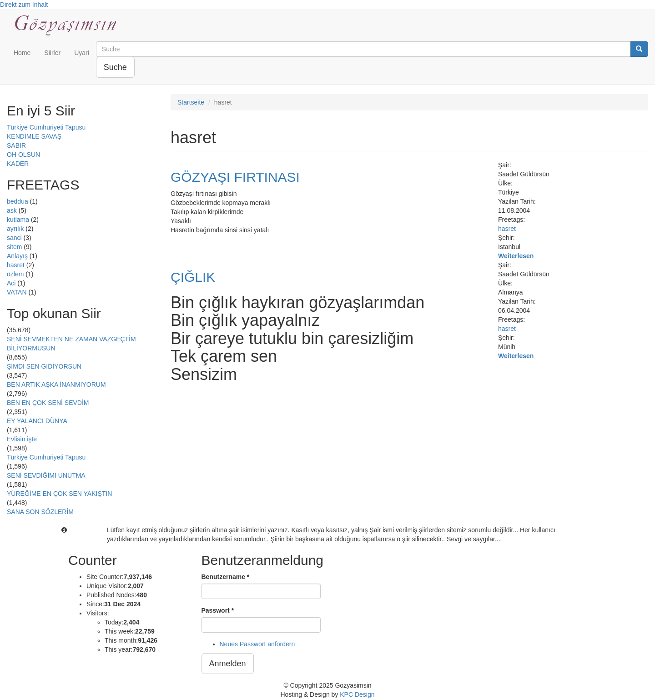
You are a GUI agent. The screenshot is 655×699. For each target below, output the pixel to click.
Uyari (81, 52)
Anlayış (17, 256)
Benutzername (226, 576)
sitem (14, 246)
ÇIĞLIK (193, 277)
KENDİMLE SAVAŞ (34, 136)
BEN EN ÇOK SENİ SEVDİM (48, 402)
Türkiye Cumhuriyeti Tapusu (46, 127)
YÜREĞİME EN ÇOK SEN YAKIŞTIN (59, 493)
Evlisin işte (22, 439)
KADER (18, 163)
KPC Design (357, 694)
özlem (15, 274)
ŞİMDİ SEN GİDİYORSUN (44, 366)
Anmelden (227, 663)
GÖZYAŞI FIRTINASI (235, 177)
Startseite (190, 102)
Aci (11, 283)
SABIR (16, 145)
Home (22, 52)
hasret (16, 265)
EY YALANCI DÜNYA (37, 420)
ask (12, 210)
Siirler (52, 52)
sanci (14, 237)
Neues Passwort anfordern (257, 644)
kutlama (18, 219)
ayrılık (15, 228)
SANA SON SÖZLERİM (40, 511)
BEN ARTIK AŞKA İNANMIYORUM (56, 384)
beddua (17, 201)
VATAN (17, 292)
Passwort (218, 610)
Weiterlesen (516, 256)
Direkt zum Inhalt (24, 4)
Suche (115, 67)
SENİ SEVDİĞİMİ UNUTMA (46, 475)
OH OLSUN (23, 154)
